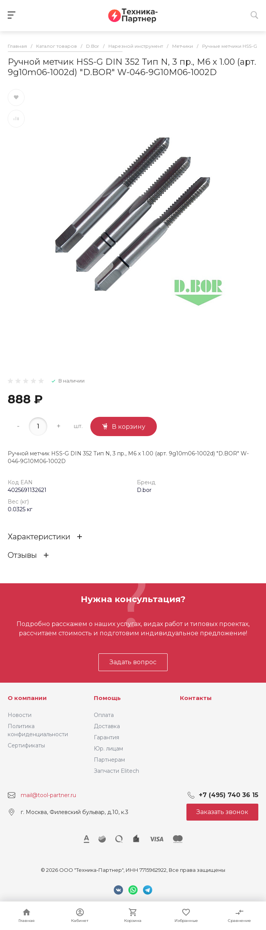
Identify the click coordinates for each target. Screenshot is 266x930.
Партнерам (109, 759)
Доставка (107, 726)
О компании (27, 698)
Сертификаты (26, 745)
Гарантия (106, 737)
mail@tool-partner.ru (48, 795)
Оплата (104, 715)
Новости (20, 715)
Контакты (196, 698)
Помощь (107, 698)
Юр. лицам (108, 748)
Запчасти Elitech (116, 770)
